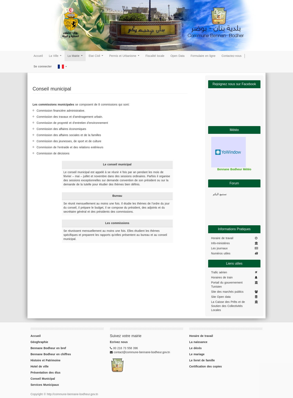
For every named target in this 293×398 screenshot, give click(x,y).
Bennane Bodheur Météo (234, 169)
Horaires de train (222, 278)
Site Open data (221, 297)
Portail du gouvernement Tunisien (227, 285)
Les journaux (219, 248)
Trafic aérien (219, 272)
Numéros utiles (220, 254)
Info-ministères (220, 243)
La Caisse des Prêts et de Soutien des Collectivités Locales (228, 306)
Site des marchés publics (227, 292)
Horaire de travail (222, 238)
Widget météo (228, 152)
